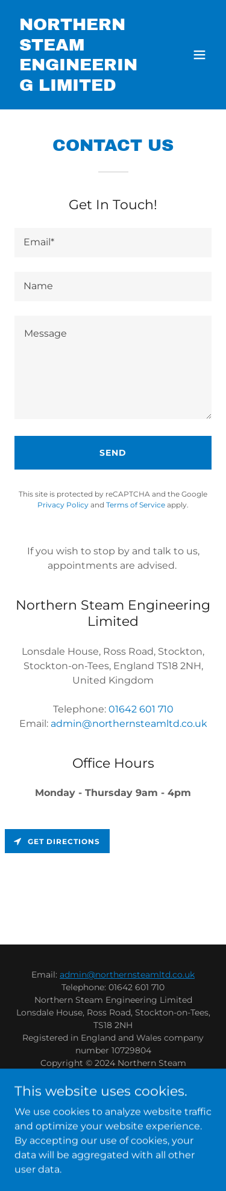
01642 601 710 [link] (141, 709)
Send (113, 452)
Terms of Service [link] (135, 504)
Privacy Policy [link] (63, 504)
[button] (199, 55)
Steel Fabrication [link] (113, 1109)
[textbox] (113, 242)
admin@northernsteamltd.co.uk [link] (129, 723)
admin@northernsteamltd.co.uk (127, 974)
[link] (83, 87)
